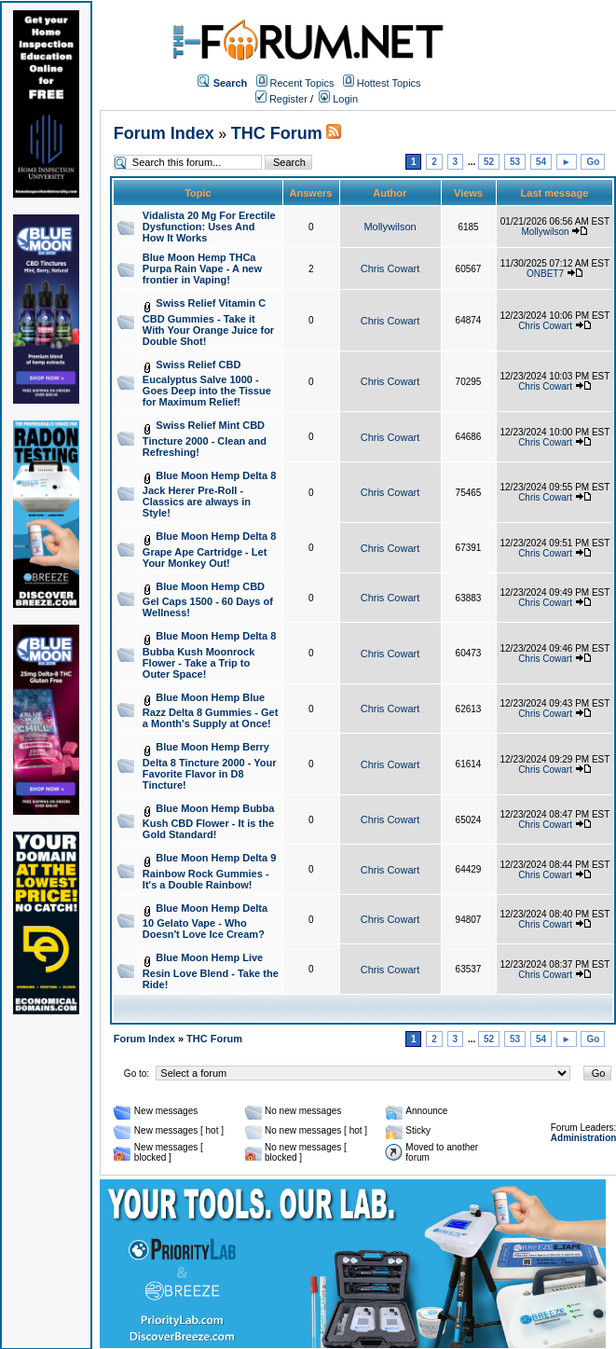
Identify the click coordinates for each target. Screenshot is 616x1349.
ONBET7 (545, 273)
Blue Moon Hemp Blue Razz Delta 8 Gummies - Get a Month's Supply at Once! (211, 711)
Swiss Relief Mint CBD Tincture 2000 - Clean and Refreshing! (205, 439)
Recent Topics (302, 83)
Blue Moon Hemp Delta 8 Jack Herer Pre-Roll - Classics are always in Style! (209, 494)
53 (515, 162)
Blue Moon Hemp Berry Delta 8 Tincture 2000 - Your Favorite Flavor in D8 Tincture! (210, 766)
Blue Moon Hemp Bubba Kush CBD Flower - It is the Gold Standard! (209, 822)
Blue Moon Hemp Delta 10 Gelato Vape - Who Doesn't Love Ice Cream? (205, 921)
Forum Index (164, 133)
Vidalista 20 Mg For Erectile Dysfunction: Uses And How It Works (209, 226)
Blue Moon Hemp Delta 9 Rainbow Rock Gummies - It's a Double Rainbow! (209, 871)
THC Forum (276, 133)
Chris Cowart (390, 268)
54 (541, 162)
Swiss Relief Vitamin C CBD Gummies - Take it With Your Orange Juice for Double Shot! (208, 322)
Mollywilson (389, 226)
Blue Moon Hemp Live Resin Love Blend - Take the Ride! (211, 971)
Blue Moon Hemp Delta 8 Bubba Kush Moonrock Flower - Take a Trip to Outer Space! (209, 655)
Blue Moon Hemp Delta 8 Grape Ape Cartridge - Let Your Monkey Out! (209, 549)
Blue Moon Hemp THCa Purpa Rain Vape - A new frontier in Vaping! (202, 268)
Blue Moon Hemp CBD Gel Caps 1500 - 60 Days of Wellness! (208, 600)
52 (489, 162)
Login (338, 98)
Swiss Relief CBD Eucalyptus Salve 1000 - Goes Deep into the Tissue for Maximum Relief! (207, 383)
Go (592, 162)
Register (281, 98)
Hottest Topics (389, 83)
